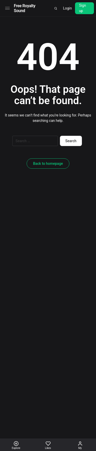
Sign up (82, 8)
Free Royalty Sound (24, 8)
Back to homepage (48, 163)
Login (67, 8)
